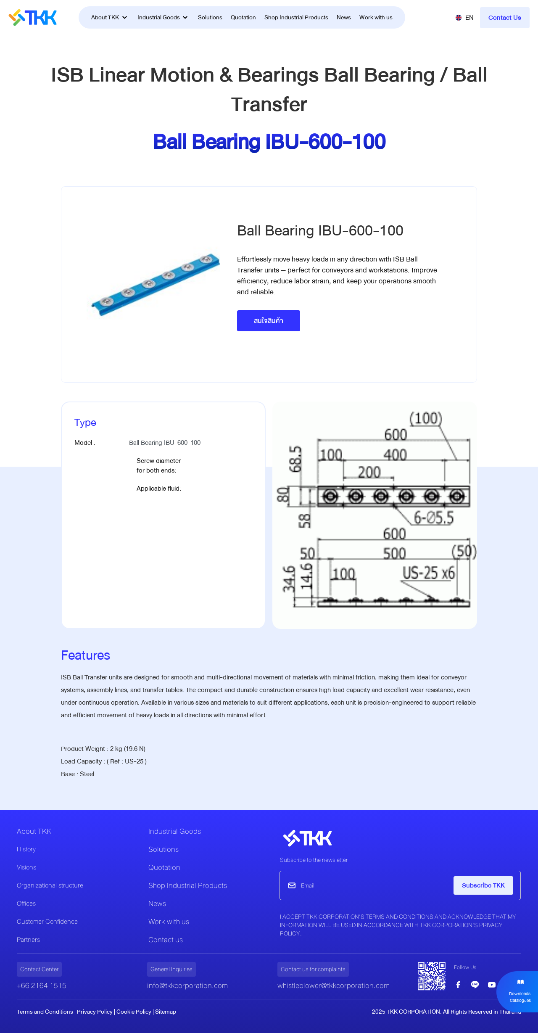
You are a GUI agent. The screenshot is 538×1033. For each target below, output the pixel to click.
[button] (464, 17)
